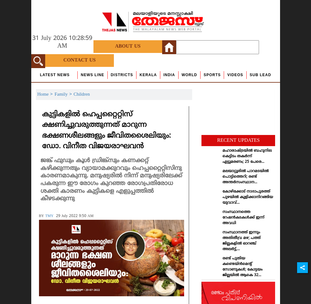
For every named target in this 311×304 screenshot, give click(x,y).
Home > (46, 95)
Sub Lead (260, 75)
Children (82, 95)
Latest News (55, 75)
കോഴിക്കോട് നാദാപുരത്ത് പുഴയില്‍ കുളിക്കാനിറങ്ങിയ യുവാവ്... (247, 197)
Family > (64, 95)
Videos (235, 75)
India (169, 75)
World (189, 75)
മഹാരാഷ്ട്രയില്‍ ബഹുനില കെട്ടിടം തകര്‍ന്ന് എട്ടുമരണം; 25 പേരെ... (247, 156)
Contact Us (79, 60)
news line (92, 75)
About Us (127, 46)
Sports (212, 75)
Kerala (148, 75)
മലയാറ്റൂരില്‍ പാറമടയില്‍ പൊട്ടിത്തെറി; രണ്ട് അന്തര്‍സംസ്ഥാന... (245, 177)
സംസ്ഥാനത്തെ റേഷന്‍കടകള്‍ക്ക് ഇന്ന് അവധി (243, 218)
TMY (49, 216)
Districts (122, 75)
